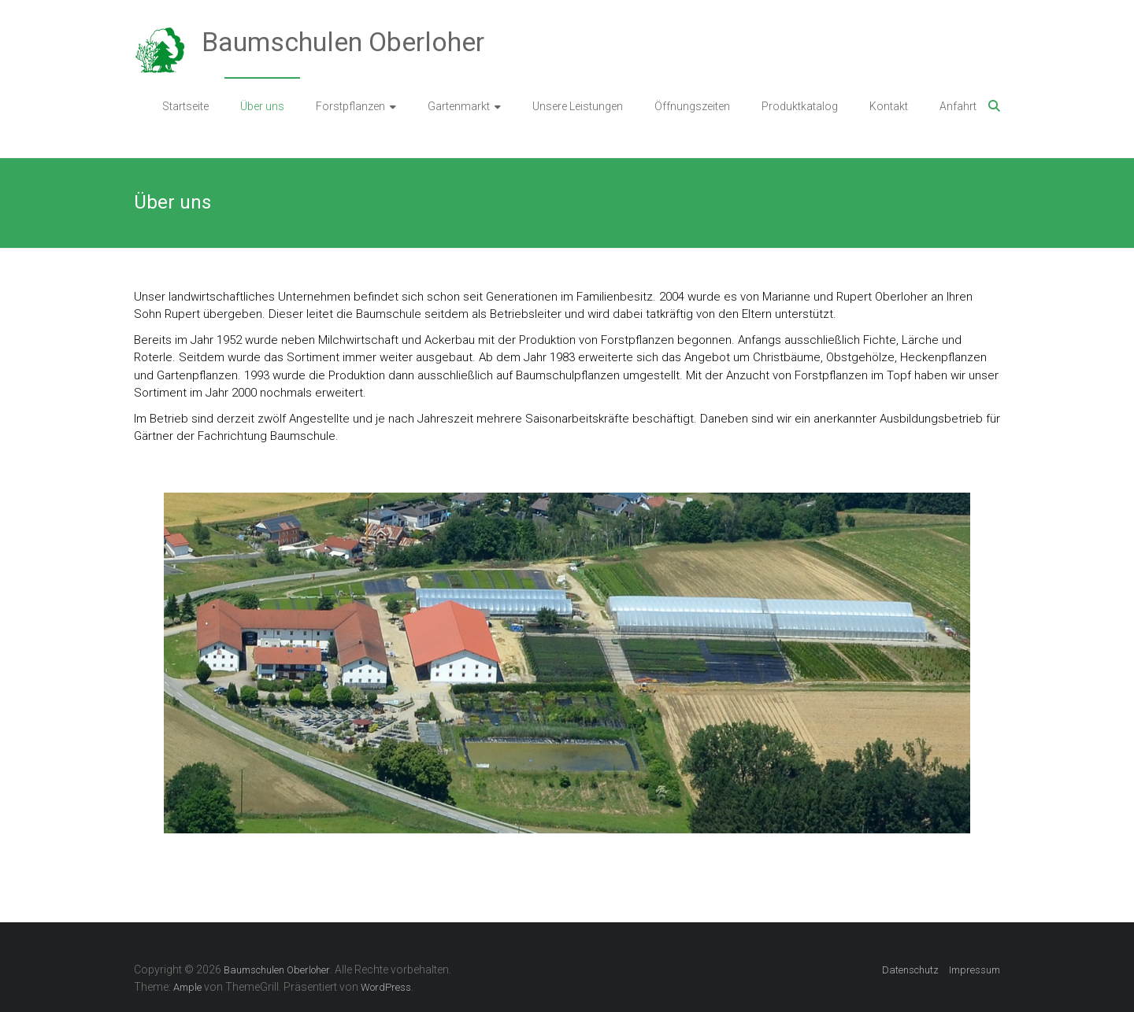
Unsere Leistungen (577, 106)
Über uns (262, 106)
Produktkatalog (800, 106)
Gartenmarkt (459, 106)
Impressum (974, 970)
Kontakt (888, 106)
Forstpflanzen (350, 106)
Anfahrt (957, 106)
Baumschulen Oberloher (343, 41)
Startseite (185, 106)
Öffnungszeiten (692, 106)
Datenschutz (910, 970)
